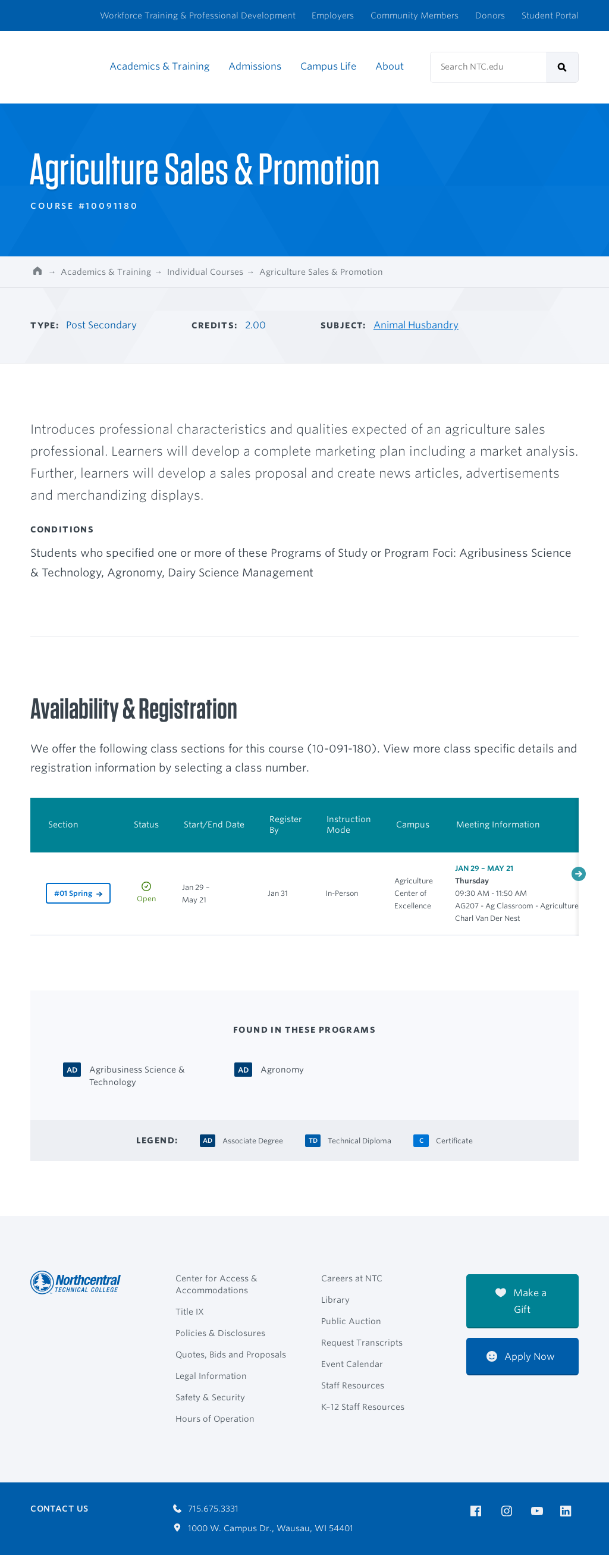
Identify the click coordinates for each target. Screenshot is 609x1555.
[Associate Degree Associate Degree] (252, 1139)
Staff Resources (352, 1385)
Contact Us (59, 1508)
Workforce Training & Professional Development (198, 15)
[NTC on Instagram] (509, 1511)
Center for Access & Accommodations (216, 1284)
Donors (490, 15)
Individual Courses (205, 272)
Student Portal (550, 15)
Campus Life (328, 66)
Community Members (415, 15)
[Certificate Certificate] (454, 1139)
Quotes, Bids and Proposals (230, 1354)
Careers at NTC (351, 1278)
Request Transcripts (362, 1342)
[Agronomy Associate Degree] (282, 1068)
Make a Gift (521, 1301)
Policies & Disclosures (220, 1333)
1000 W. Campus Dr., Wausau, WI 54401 (263, 1528)
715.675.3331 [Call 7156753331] (205, 1508)
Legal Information (211, 1376)
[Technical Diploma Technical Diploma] (359, 1139)
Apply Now (520, 1356)
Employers (333, 15)
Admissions (254, 66)
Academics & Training (159, 66)
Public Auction (351, 1321)
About (389, 66)
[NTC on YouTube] (539, 1511)
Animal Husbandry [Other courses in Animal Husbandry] (416, 325)
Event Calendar (352, 1364)
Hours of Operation (215, 1419)
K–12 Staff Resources (362, 1407)
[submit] (562, 67)
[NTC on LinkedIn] (569, 1512)
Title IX (189, 1311)
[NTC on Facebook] (478, 1511)
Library (335, 1300)
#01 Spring (73, 893)
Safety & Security (210, 1397)
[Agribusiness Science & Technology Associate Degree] (146, 1074)
